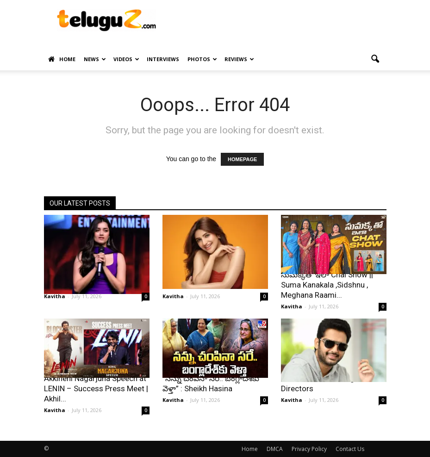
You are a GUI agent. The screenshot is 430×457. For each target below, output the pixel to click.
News (95, 59)
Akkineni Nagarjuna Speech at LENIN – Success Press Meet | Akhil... (96, 388)
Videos (126, 59)
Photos (202, 59)
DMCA (275, 449)
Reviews (239, 59)
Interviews (163, 59)
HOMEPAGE (242, 159)
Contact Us (350, 449)
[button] (375, 59)
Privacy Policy (309, 449)
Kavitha (54, 296)
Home (61, 59)
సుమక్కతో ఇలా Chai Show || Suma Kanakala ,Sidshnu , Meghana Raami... (327, 285)
